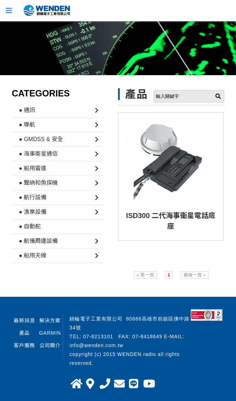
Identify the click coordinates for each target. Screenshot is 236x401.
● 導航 (27, 125)
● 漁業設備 (32, 212)
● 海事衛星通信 (38, 154)
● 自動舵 (30, 226)
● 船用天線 (32, 255)
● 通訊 (27, 110)
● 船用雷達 (32, 168)
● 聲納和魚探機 (38, 183)
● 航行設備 (32, 197)
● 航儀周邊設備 (38, 241)
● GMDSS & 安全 (41, 139)
